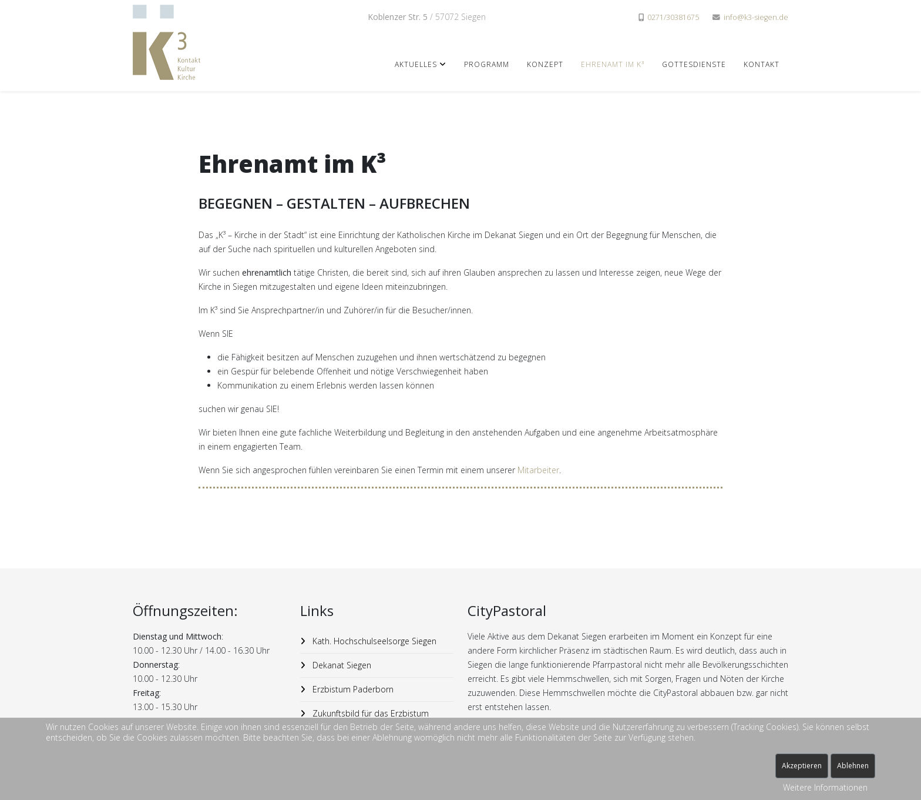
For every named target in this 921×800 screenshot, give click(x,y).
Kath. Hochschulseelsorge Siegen (373, 641)
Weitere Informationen (825, 787)
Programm (486, 64)
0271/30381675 (673, 17)
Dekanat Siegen (340, 665)
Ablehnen (853, 766)
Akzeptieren (802, 766)
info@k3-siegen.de (756, 17)
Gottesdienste (694, 64)
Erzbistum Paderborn (352, 689)
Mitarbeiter (538, 470)
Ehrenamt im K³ (612, 64)
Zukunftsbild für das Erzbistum (369, 713)
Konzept (545, 64)
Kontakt (761, 64)
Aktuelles (416, 64)
